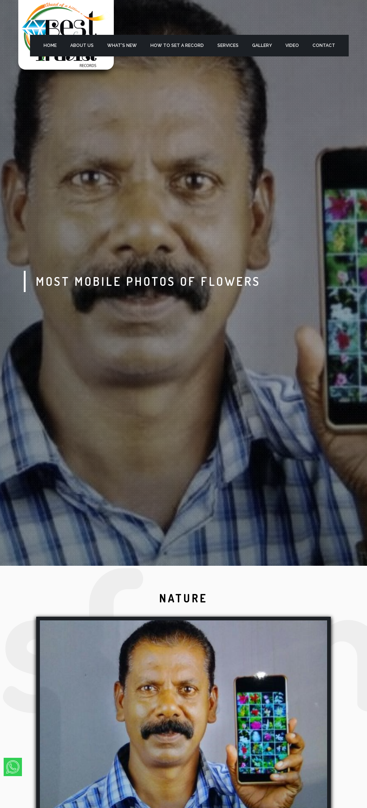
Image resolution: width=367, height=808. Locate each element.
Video (292, 45)
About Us (82, 45)
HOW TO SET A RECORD (177, 45)
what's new (122, 45)
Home (50, 45)
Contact (323, 45)
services (228, 45)
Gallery (262, 45)
